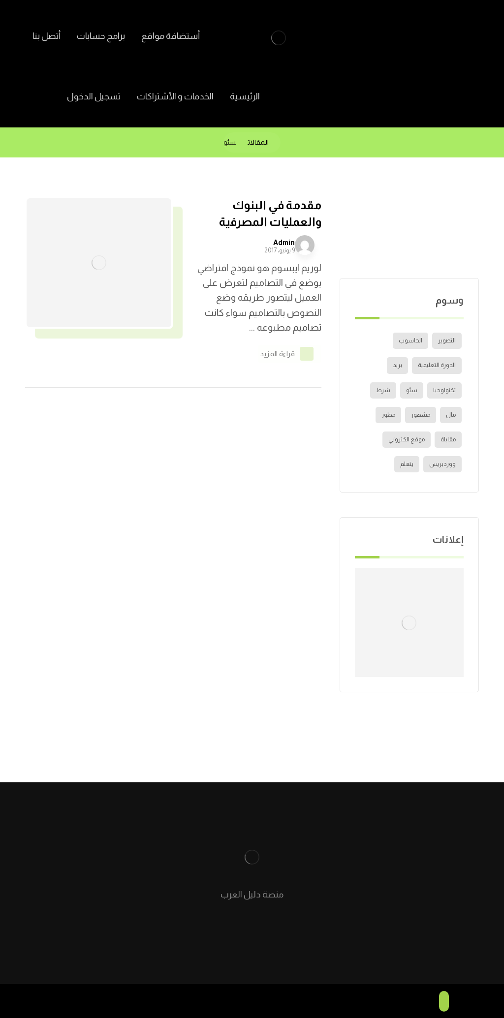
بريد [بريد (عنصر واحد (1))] (397, 365)
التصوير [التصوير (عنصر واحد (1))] (447, 340)
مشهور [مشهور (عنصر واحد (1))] (420, 414)
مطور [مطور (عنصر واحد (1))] (388, 414)
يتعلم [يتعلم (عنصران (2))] (406, 464)
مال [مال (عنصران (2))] (451, 414)
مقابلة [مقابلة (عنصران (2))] (448, 439)
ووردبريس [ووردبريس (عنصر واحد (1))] (442, 464)
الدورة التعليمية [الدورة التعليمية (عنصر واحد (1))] (437, 365)
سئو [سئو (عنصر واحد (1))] (411, 390)
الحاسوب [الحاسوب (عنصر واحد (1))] (410, 340)
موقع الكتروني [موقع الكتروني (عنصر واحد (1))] (406, 439)
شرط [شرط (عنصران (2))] (383, 390)
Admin (284, 243)
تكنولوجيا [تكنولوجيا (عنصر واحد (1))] (444, 390)
